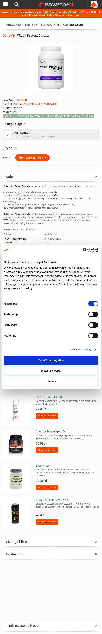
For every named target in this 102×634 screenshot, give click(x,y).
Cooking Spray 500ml (49, 397)
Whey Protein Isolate (72, 24)
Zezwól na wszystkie (51, 360)
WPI (5, 220)
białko (55, 195)
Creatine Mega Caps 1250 (51, 431)
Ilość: (8, 158)
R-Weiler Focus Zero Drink (52, 499)
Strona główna (13, 24)
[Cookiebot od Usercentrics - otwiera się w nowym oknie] (83, 250)
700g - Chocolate (21, 132)
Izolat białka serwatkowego (45, 24)
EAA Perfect (43, 465)
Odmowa (51, 381)
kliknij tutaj (73, 15)
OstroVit (9, 35)
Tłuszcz (8, 242)
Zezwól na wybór (51, 370)
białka (77, 186)
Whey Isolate (22, 186)
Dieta (27, 24)
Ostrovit (8, 186)
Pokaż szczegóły (81, 349)
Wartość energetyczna (15, 238)
